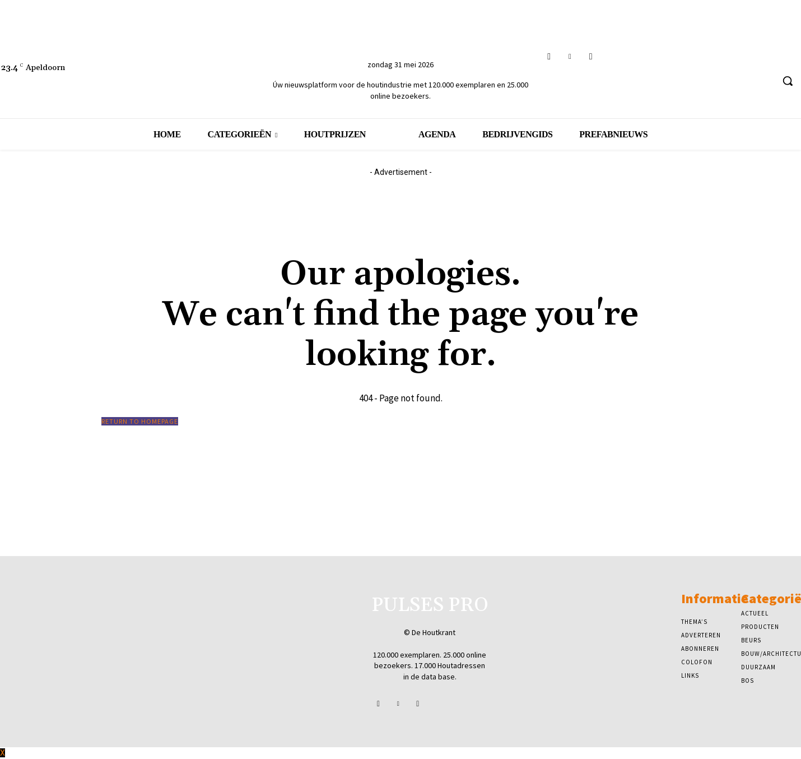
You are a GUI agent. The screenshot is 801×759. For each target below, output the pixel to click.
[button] (787, 80)
